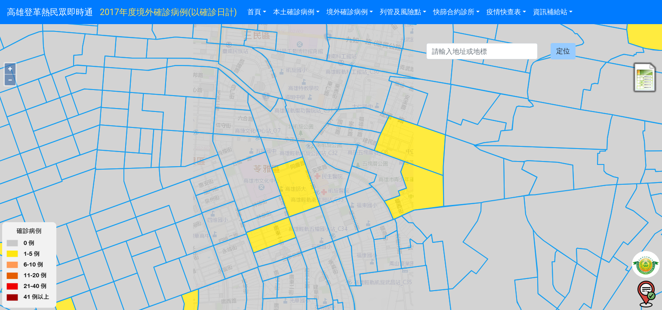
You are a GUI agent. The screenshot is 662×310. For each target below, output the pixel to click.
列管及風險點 (400, 12)
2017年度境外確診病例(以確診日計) (168, 12)
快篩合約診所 (453, 12)
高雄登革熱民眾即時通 (50, 12)
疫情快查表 (503, 12)
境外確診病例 (347, 12)
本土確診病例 (293, 12)
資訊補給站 (550, 12)
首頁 (254, 12)
